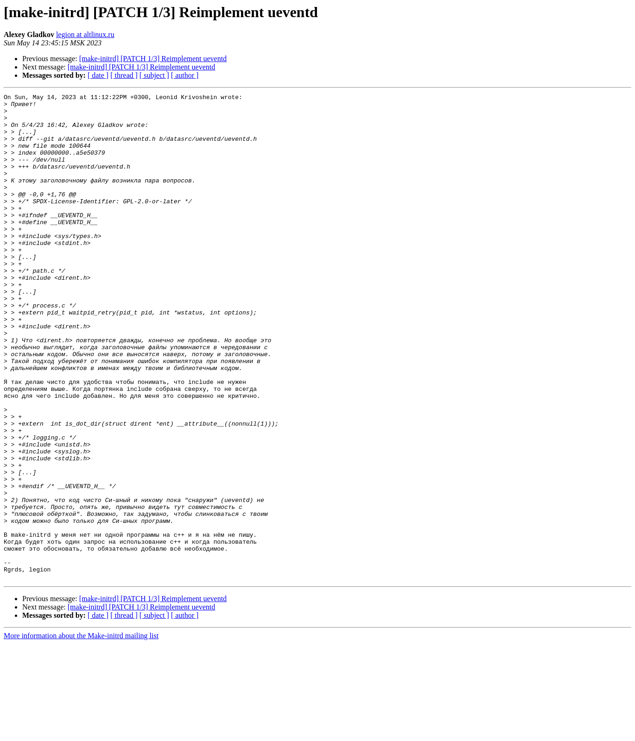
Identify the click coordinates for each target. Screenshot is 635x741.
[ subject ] (154, 75)
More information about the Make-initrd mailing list (81, 733)
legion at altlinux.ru (85, 34)
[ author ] (185, 75)
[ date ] (98, 75)
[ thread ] (124, 75)
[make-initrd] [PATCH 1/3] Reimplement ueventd (153, 59)
